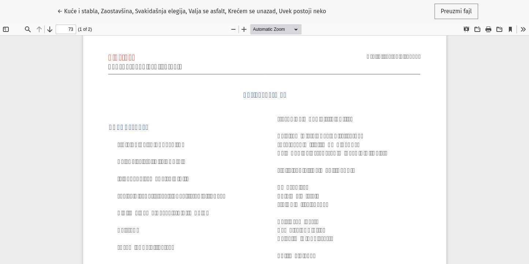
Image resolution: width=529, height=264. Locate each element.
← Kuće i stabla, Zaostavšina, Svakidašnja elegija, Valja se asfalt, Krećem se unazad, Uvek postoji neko (191, 11)
